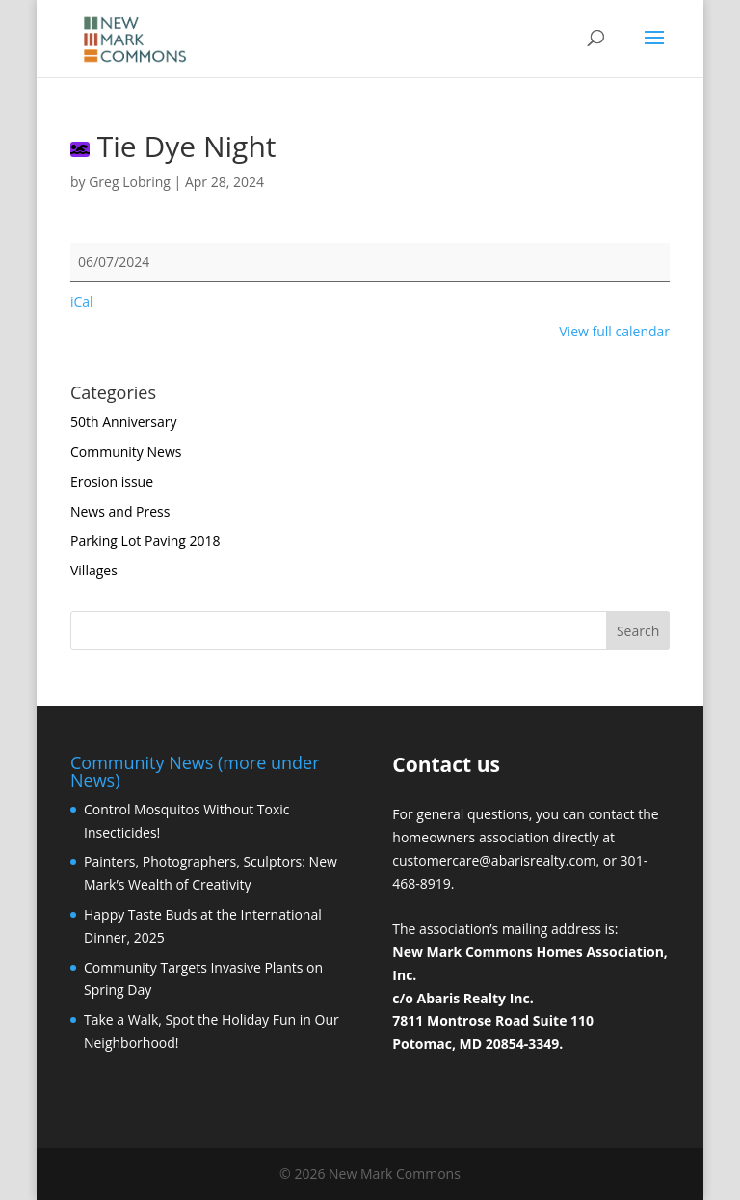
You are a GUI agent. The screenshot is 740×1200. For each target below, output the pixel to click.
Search (638, 631)
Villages (94, 570)
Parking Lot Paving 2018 (145, 540)
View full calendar (614, 331)
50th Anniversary (123, 422)
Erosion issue (111, 481)
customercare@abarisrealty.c (483, 860)
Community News (125, 451)
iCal (81, 301)
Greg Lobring (130, 182)
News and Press (120, 511)
